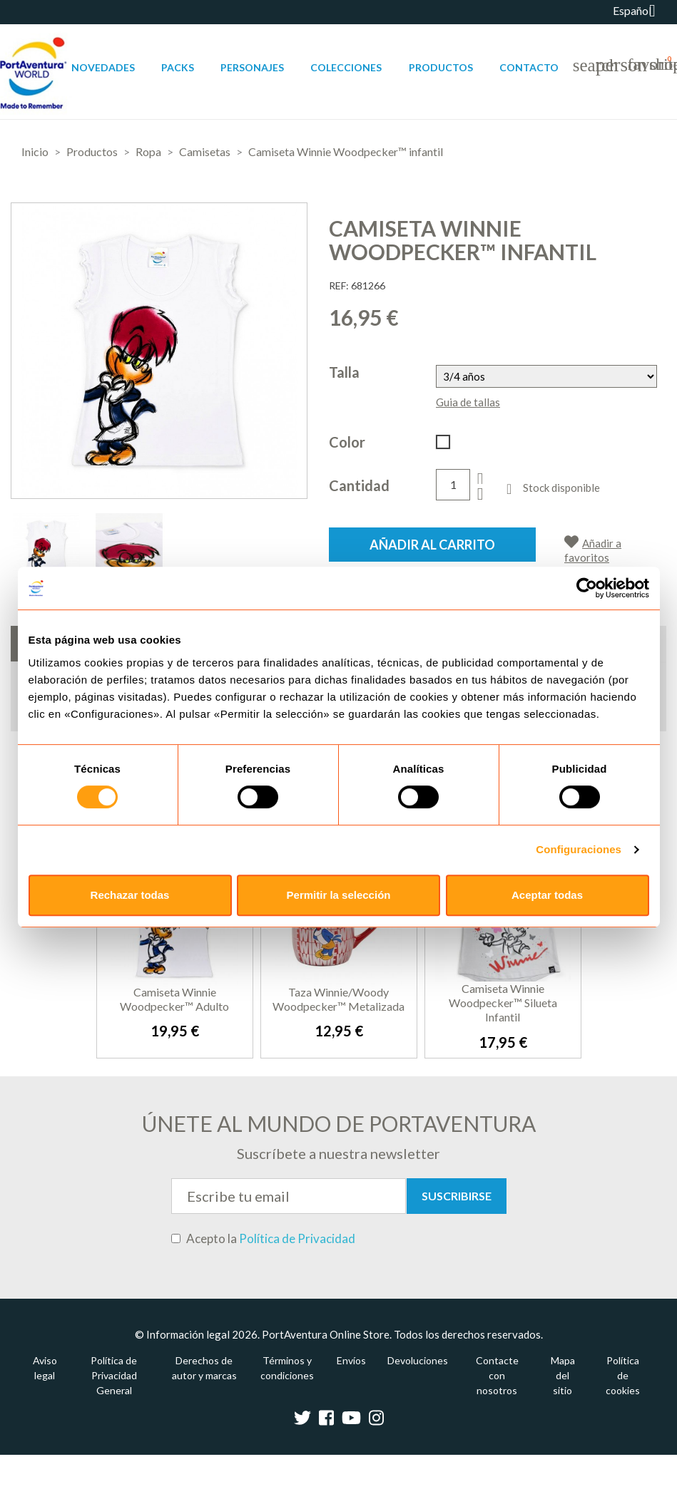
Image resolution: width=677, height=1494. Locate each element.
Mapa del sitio (563, 1375)
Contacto (529, 67)
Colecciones (346, 67)
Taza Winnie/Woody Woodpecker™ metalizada (338, 999)
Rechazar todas (130, 895)
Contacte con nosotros (497, 1375)
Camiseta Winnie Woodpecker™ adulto (174, 999)
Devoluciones (417, 1360)
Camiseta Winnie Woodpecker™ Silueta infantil (503, 1003)
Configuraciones (578, 849)
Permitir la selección (339, 895)
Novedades (103, 67)
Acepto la (263, 1239)
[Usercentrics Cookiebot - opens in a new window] (586, 588)
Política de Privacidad (297, 1238)
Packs (177, 67)
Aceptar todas (547, 895)
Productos (441, 67)
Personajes (252, 67)
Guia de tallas (468, 402)
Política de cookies (623, 1375)
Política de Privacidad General (114, 1375)
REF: (339, 285)
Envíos (351, 1360)
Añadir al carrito (432, 544)
